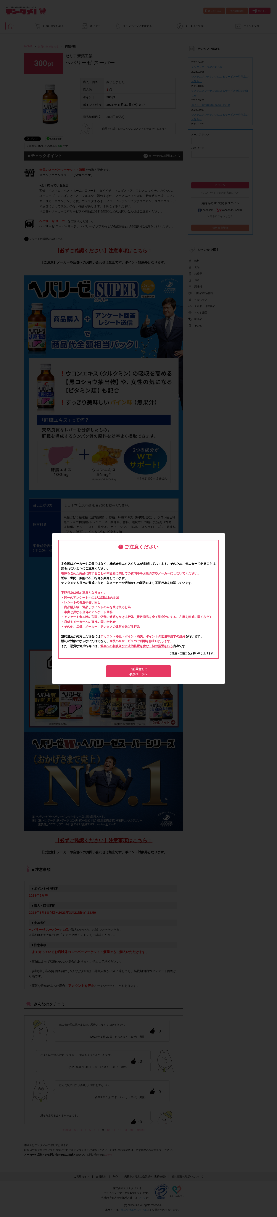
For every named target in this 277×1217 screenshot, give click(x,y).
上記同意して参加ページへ (138, 671)
